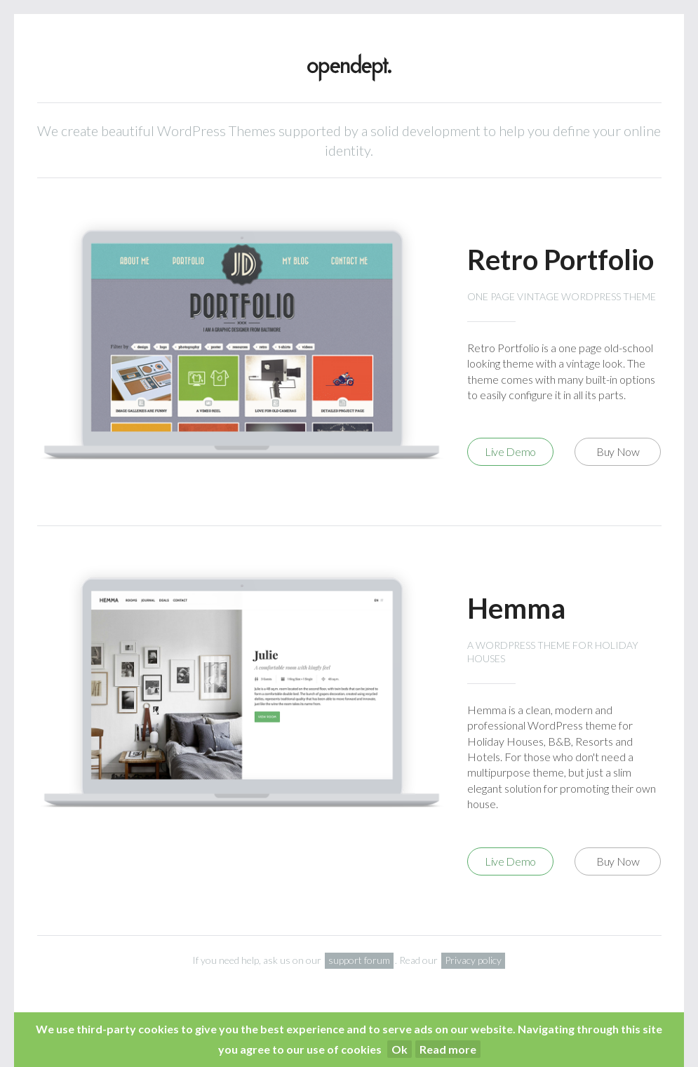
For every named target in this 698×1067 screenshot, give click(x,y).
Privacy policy (473, 960)
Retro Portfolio (560, 259)
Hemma (516, 608)
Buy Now (618, 451)
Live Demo (510, 451)
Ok (399, 1049)
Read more (448, 1049)
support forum (359, 960)
